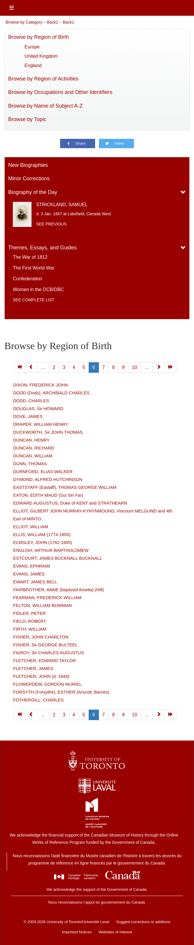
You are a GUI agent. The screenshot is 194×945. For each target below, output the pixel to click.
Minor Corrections (29, 178)
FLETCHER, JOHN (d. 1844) (41, 676)
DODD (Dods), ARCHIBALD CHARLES (51, 392)
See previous (51, 224)
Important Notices (77, 932)
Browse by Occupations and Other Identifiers (60, 92)
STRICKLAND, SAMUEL (62, 204)
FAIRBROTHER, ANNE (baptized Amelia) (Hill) (58, 589)
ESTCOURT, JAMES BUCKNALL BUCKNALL (57, 558)
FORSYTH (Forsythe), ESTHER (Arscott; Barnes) (61, 692)
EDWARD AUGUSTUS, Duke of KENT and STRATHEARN (70, 503)
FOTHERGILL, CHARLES (38, 699)
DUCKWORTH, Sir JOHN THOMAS (48, 432)
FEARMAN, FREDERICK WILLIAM (47, 597)
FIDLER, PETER (29, 613)
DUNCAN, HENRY (31, 440)
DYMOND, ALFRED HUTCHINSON (48, 479)
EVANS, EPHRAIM (31, 566)
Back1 (68, 22)
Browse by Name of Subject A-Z (45, 106)
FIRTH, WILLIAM (29, 628)
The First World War (33, 267)
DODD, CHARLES (31, 400)
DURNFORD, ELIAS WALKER (43, 471)
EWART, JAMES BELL (35, 581)
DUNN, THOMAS (30, 463)
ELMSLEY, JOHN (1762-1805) (42, 542)
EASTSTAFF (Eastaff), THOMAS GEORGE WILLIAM (64, 487)
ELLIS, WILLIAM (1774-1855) (42, 534)
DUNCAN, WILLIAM (32, 455)
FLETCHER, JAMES (33, 668)
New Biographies (28, 165)
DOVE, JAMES (28, 416)
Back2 (52, 22)
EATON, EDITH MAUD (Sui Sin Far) (48, 495)
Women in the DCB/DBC (38, 289)
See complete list (33, 300)
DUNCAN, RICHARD (33, 447)
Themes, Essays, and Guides (42, 248)
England (33, 65)
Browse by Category (24, 22)
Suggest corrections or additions (143, 922)
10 (134, 714)
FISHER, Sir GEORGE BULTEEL (45, 644)
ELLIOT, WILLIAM (30, 526)
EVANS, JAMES (29, 573)
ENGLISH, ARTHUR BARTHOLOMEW (51, 550)
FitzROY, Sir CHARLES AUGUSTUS (48, 652)
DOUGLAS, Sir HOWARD (38, 408)
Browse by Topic (27, 119)
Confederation (27, 278)
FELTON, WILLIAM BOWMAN (42, 605)
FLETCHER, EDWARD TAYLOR (44, 660)
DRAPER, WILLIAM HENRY (40, 424)
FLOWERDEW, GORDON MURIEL (47, 684)
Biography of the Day (32, 192)
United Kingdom (41, 56)
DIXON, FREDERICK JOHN (40, 384)
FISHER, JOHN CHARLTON (40, 636)
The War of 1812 (30, 257)
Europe (32, 46)
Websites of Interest (115, 932)
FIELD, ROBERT (29, 621)
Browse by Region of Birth (38, 37)
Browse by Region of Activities (43, 79)
